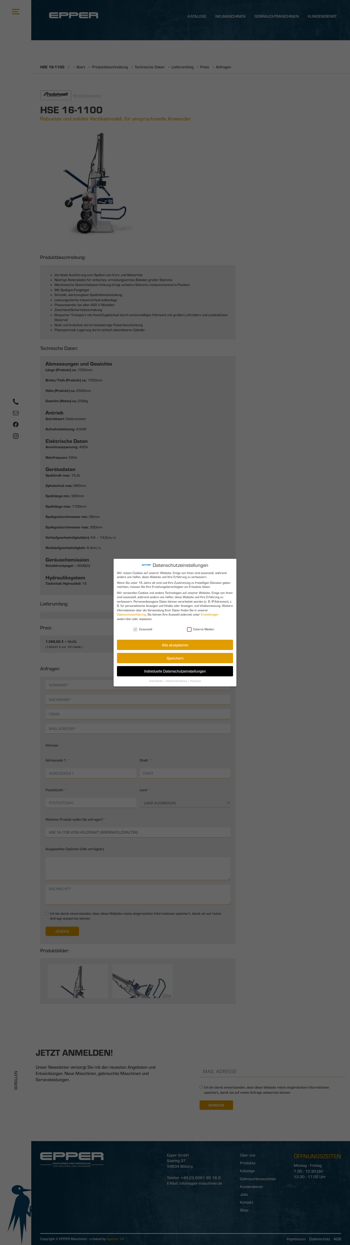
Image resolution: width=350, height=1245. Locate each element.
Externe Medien (200, 629)
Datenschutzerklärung (132, 615)
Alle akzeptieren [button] (175, 644)
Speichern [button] (175, 657)
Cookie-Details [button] (156, 679)
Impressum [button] (195, 679)
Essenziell (143, 629)
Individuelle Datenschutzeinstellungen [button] (175, 670)
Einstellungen (208, 615)
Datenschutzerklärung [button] (176, 679)
